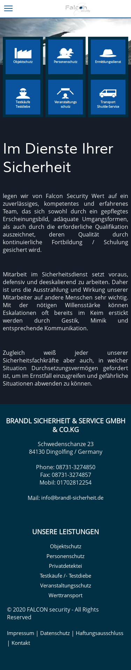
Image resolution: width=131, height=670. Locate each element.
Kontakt (21, 642)
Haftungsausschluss (99, 632)
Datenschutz (55, 632)
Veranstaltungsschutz (65, 585)
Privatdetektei (65, 565)
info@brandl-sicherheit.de (72, 497)
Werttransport (65, 595)
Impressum (20, 632)
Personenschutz (65, 555)
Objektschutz (65, 546)
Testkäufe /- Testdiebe (65, 575)
